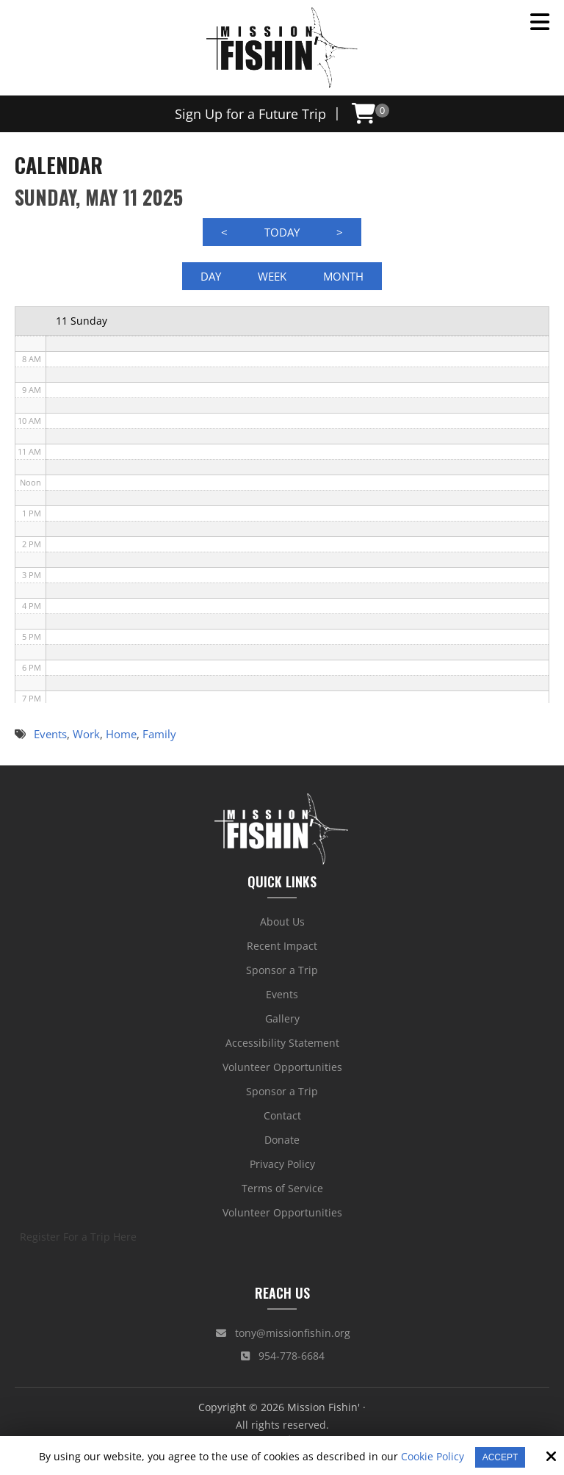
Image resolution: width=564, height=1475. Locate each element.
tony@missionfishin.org (283, 1334)
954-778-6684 (283, 1356)
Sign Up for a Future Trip (250, 114)
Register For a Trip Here (78, 1237)
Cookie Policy (432, 1457)
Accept (500, 1457)
